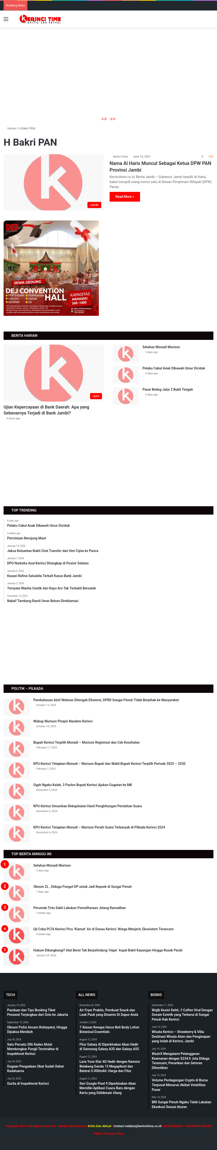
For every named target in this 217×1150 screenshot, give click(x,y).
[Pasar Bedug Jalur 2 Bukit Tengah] (126, 396)
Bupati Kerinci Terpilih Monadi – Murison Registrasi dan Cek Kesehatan (86, 742)
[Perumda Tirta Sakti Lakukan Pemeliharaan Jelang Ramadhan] (17, 914)
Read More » (125, 197)
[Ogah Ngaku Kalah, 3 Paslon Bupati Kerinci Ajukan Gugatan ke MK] (17, 791)
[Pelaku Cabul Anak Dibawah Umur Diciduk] (126, 375)
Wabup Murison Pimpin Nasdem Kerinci (63, 721)
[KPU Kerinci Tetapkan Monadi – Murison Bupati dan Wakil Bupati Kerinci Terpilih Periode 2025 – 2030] (17, 770)
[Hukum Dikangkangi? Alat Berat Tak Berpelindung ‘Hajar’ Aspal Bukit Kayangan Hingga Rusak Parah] (17, 957)
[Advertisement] (108, 80)
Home (10, 128)
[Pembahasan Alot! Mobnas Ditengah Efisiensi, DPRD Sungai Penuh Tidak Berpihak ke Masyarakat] (17, 707)
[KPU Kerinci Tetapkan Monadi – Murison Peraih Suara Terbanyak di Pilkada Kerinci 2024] (17, 834)
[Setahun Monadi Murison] (126, 354)
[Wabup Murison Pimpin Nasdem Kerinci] (17, 728)
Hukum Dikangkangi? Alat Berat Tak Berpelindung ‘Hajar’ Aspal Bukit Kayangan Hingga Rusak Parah (107, 950)
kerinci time (120, 156)
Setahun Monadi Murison (161, 347)
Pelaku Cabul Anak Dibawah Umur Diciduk (173, 368)
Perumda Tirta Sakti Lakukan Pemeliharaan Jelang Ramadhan (79, 908)
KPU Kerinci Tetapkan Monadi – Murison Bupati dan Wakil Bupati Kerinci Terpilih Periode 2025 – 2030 (109, 764)
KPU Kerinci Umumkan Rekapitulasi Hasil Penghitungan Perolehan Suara (87, 806)
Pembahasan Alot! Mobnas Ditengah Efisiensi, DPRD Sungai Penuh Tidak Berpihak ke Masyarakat (106, 700)
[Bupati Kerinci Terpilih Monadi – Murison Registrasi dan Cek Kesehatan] (17, 749)
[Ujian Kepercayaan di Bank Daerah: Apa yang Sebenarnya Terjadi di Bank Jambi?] (54, 373)
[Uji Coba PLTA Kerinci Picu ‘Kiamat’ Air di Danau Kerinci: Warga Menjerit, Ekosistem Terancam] (17, 936)
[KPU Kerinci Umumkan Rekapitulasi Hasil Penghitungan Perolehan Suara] (17, 813)
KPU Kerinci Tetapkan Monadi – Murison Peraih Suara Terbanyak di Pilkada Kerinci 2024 (99, 827)
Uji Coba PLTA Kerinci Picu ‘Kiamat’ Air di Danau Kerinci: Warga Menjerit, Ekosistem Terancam (103, 929)
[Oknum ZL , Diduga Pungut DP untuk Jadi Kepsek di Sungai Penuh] (17, 893)
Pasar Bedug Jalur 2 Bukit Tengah (167, 389)
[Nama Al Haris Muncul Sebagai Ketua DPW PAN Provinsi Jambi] (54, 182)
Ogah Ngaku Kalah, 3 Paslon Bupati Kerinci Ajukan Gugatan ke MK (82, 785)
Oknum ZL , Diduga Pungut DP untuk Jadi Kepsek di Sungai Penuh (82, 887)
